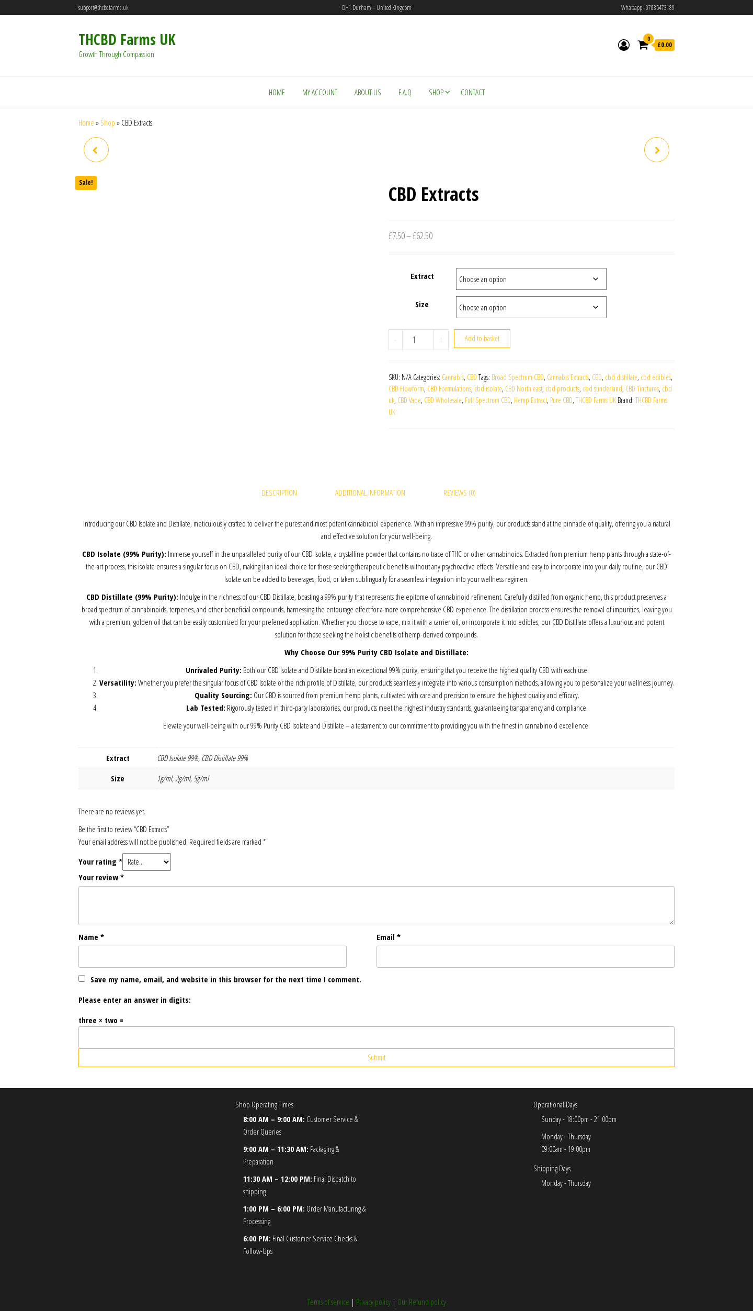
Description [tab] (279, 470)
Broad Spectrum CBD (518, 377)
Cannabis (453, 377)
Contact (473, 92)
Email (388, 914)
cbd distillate (621, 377)
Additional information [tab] (370, 470)
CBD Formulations (449, 389)
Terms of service (328, 1279)
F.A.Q (405, 92)
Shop (436, 92)
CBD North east (523, 389)
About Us (368, 92)
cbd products (562, 389)
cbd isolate (488, 389)
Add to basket (482, 338)
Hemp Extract (530, 400)
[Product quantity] (418, 339)
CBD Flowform (406, 389)
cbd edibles (656, 377)
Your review (101, 854)
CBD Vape (409, 400)
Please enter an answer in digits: (134, 977)
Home (277, 92)
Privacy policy (373, 1279)
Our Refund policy (421, 1279)
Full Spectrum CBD (488, 400)
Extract (422, 276)
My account (319, 92)
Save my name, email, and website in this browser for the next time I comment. (225, 956)
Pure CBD (561, 400)
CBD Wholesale (443, 400)
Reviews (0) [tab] (459, 470)
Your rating (100, 839)
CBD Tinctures (642, 389)
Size (422, 304)
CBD (472, 377)
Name (91, 914)
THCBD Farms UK (126, 39)
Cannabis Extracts (568, 377)
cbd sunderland (602, 389)
